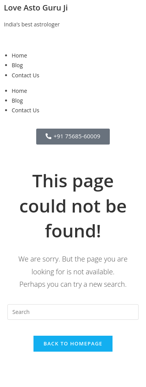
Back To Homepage (73, 343)
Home (19, 55)
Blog (17, 65)
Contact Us (25, 75)
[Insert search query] (73, 312)
